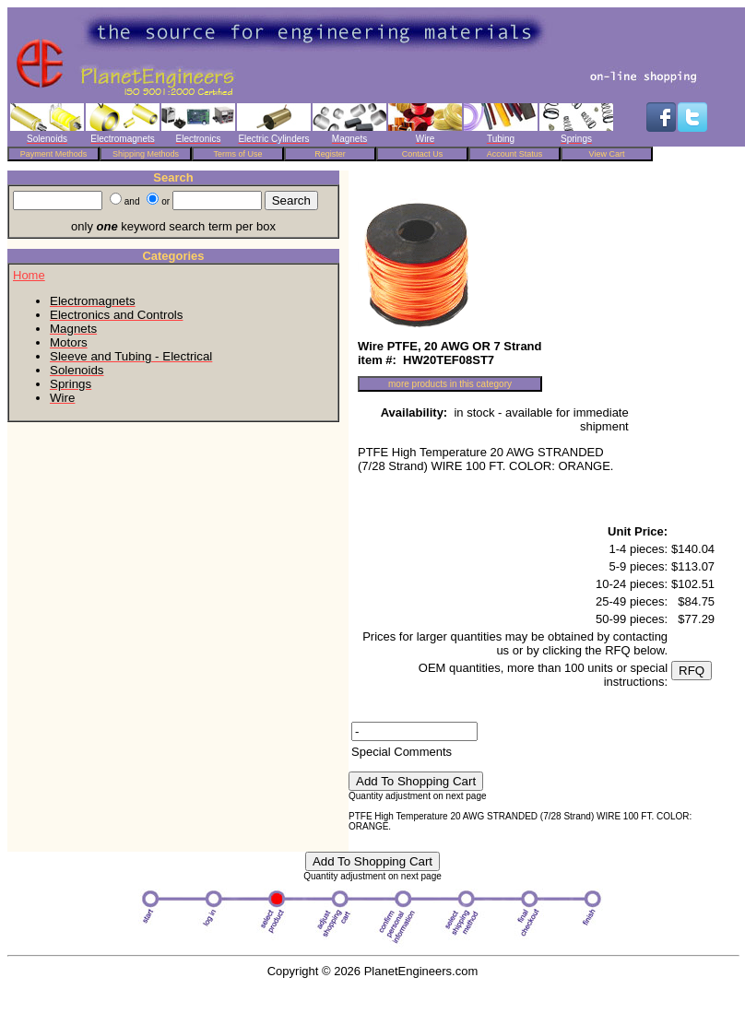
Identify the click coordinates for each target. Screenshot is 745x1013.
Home (29, 275)
